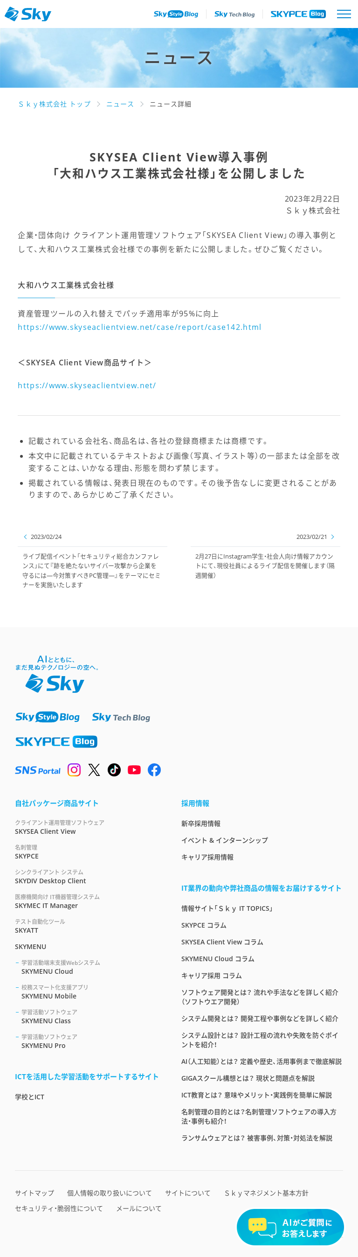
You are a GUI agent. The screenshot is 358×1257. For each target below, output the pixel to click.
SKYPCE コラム (204, 925)
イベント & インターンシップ (224, 840)
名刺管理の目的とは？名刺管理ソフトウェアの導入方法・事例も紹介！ (259, 1116)
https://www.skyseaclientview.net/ (87, 385)
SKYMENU (30, 946)
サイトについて (188, 1192)
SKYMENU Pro (90, 1041)
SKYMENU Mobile (90, 991)
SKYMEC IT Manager (87, 901)
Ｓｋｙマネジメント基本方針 (266, 1192)
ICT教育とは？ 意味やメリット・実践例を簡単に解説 (256, 1094)
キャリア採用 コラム (211, 975)
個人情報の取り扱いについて (109, 1192)
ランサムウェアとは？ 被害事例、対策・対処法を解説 (256, 1137)
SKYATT (87, 926)
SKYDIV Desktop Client (87, 876)
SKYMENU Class (90, 1016)
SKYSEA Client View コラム (222, 941)
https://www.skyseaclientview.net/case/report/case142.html (140, 327)
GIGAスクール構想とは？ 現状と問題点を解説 (248, 1078)
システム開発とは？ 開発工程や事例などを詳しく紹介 (259, 1018)
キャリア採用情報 (207, 856)
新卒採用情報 (200, 823)
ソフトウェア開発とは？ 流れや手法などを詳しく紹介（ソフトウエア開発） (259, 997)
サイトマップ (34, 1192)
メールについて (139, 1208)
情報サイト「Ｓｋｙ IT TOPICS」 (227, 908)
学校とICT (29, 1096)
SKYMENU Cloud (90, 967)
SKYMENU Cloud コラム (218, 958)
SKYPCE (87, 851)
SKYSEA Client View (87, 827)
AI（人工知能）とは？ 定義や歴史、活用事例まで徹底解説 (261, 1061)
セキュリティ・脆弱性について (59, 1208)
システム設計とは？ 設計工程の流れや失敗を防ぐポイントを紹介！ (259, 1040)
